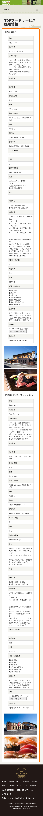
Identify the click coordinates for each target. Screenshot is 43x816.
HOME (6, 10)
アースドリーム (22, 785)
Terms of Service (22, 808)
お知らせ (26, 781)
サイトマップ (6, 794)
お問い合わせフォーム (18, 331)
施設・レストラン (8, 785)
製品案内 (35, 781)
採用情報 (33, 785)
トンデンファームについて (11, 781)
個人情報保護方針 (8, 790)
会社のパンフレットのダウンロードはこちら (18, 798)
